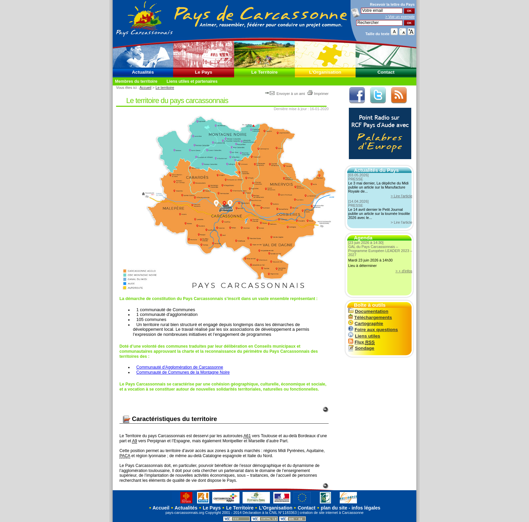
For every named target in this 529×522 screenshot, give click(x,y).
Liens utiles (364, 336)
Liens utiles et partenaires (192, 81)
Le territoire (165, 87)
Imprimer (318, 94)
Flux (361, 342)
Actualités (143, 72)
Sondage (361, 348)
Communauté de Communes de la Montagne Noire (183, 372)
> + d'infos (403, 271)
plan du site (334, 508)
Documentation (368, 311)
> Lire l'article (401, 196)
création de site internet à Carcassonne (331, 513)
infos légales (366, 508)
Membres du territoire (136, 81)
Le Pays (203, 72)
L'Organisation (325, 72)
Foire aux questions (373, 329)
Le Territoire (264, 72)
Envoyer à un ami (285, 94)
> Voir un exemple (400, 17)
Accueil (145, 87)
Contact (386, 72)
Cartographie (365, 323)
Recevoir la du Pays (392, 4)
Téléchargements (370, 317)
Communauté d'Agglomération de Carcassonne (179, 367)
